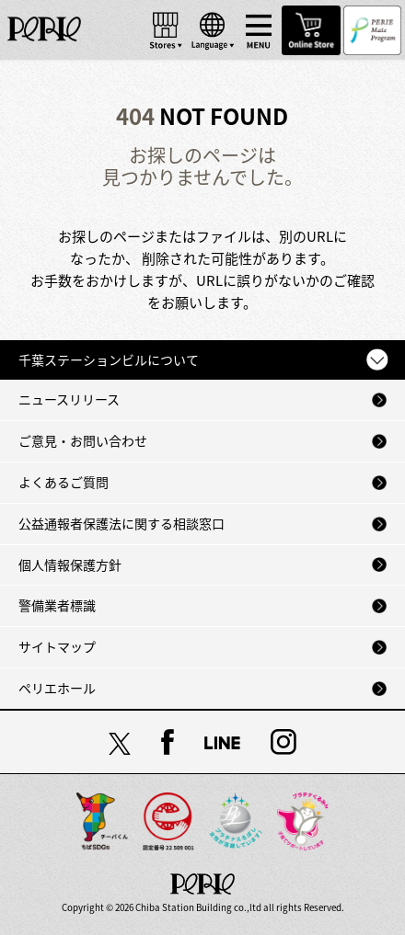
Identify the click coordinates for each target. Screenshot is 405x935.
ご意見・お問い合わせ (82, 440)
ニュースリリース (69, 399)
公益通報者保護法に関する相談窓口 (121, 523)
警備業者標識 (57, 605)
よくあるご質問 (63, 482)
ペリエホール (57, 687)
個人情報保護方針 (70, 564)
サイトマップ (57, 646)
